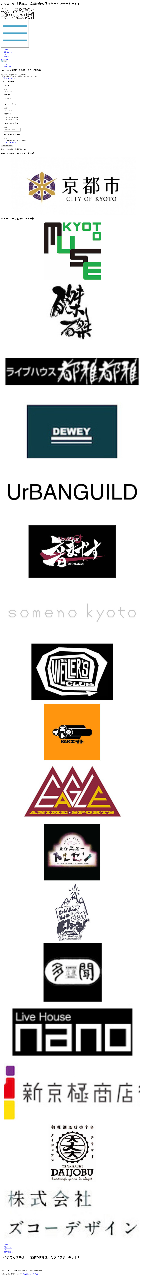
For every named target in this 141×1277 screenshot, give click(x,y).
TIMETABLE (8, 1248)
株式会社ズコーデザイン (31, 1274)
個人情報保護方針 (11, 143)
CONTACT (5, 59)
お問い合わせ (13, 117)
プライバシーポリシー (9, 78)
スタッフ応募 (13, 119)
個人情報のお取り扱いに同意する (16, 141)
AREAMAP (7, 1251)
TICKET (6, 1250)
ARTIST (6, 1246)
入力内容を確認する (6, 146)
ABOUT (6, 1245)
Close (3, 61)
